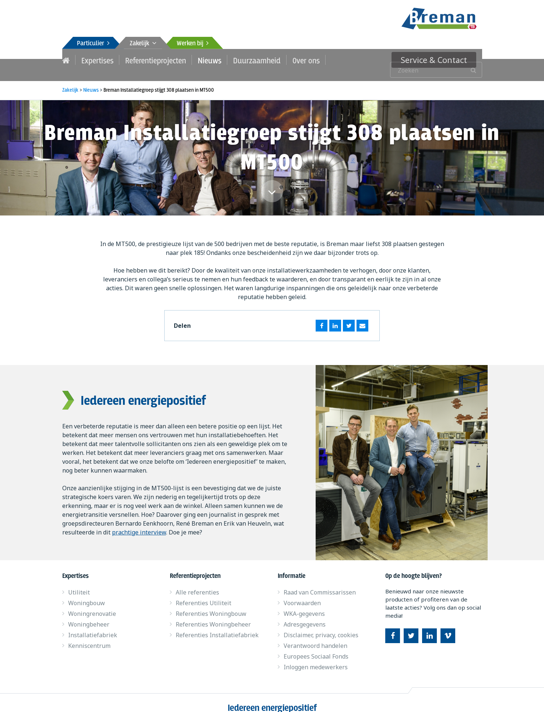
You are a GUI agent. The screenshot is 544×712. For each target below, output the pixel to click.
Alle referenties (197, 582)
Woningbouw (86, 593)
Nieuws (196, 59)
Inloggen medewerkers (316, 657)
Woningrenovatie (92, 604)
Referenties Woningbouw (211, 604)
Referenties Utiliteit (203, 593)
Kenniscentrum (89, 636)
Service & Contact (440, 60)
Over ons (283, 59)
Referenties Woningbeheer (213, 614)
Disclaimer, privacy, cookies (321, 625)
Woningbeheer (88, 614)
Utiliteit (79, 582)
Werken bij (192, 43)
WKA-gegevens (304, 604)
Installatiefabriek (92, 625)
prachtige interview (139, 522)
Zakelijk (143, 43)
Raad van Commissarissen (320, 582)
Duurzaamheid (238, 59)
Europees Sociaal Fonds (316, 646)
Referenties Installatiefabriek (217, 625)
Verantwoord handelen (315, 636)
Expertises (95, 59)
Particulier (93, 43)
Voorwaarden (302, 593)
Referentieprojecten (147, 59)
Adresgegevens (305, 614)
